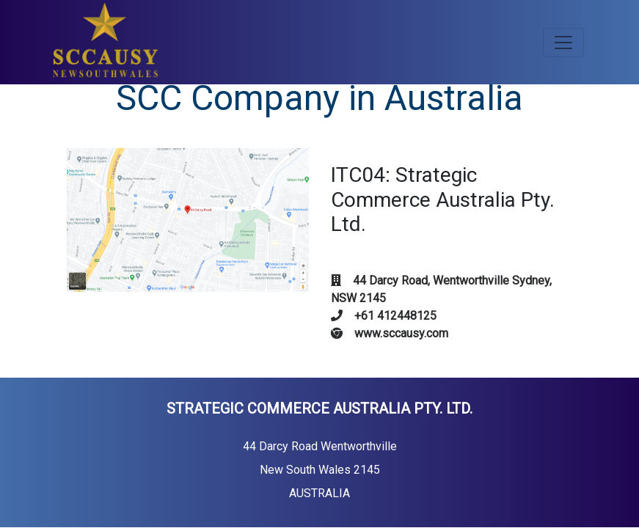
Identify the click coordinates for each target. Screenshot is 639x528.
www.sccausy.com (389, 333)
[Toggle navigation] (563, 42)
